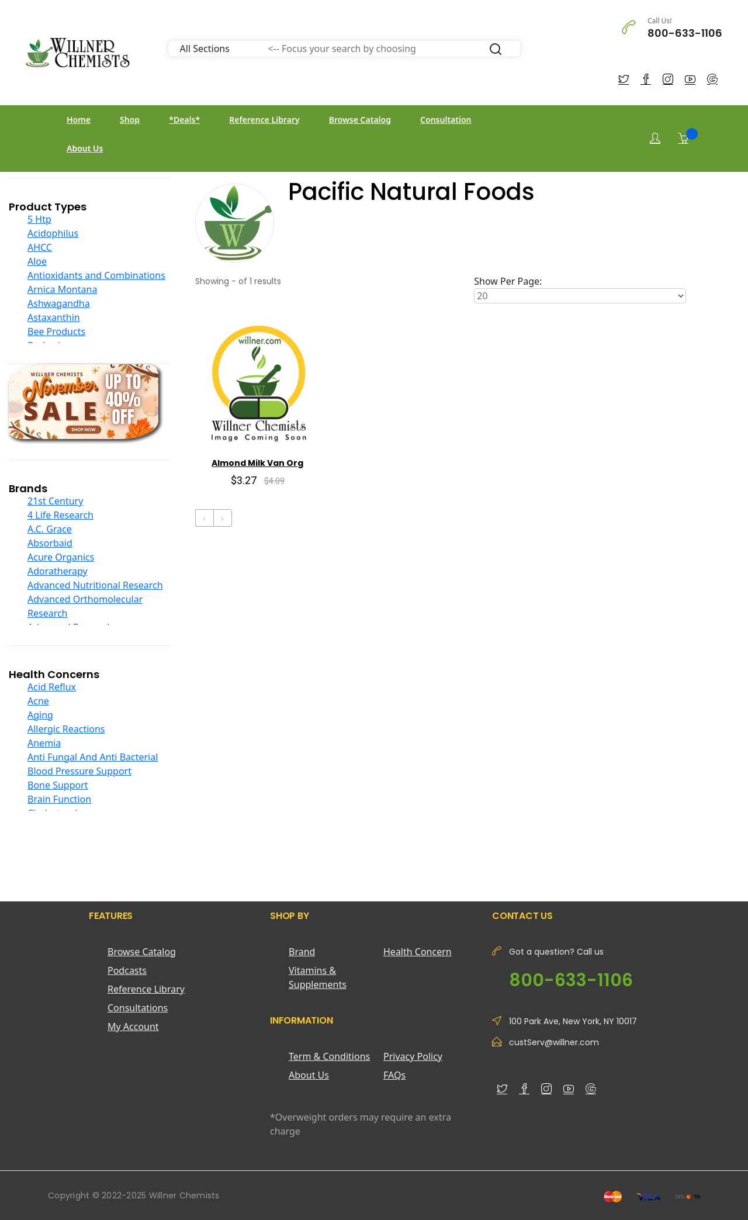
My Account (133, 1026)
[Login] (655, 138)
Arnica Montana (62, 289)
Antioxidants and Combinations (96, 275)
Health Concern (417, 951)
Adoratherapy (57, 571)
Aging (40, 715)
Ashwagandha (58, 303)
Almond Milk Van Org (257, 463)
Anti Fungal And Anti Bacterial (92, 757)
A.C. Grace (49, 529)
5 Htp (39, 219)
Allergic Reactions (66, 729)
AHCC (39, 247)
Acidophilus (52, 233)
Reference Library (264, 119)
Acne (38, 700)
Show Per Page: (508, 281)
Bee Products (56, 331)
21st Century (55, 501)
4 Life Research (60, 515)
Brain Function (59, 799)
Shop (130, 119)
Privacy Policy (412, 1056)
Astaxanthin (53, 317)
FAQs (394, 1075)
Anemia (44, 743)
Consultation (445, 119)
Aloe (37, 261)
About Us (85, 148)
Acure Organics (60, 557)
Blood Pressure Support (79, 771)
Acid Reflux (51, 686)
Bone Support (57, 785)
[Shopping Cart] (683, 138)
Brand (302, 951)
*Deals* (184, 119)
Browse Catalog (360, 119)
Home (79, 119)
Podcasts (127, 970)
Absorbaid (49, 543)
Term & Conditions (329, 1056)
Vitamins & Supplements (318, 977)
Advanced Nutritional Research (95, 585)
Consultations (138, 1007)
